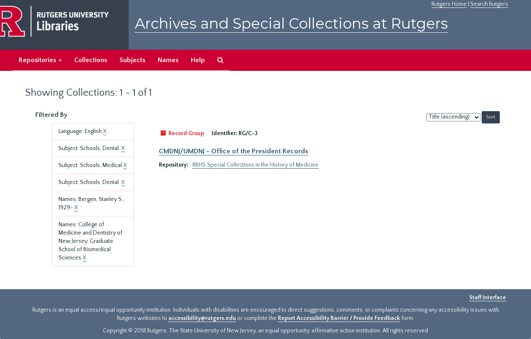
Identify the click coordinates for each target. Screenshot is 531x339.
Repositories (40, 60)
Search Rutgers (489, 4)
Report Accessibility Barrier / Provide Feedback (339, 318)
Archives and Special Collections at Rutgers (291, 23)
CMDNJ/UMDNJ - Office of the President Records (233, 151)
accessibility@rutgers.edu (202, 318)
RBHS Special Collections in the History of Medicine (255, 165)
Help (198, 60)
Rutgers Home (449, 4)
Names (168, 60)
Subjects (132, 60)
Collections (90, 60)
